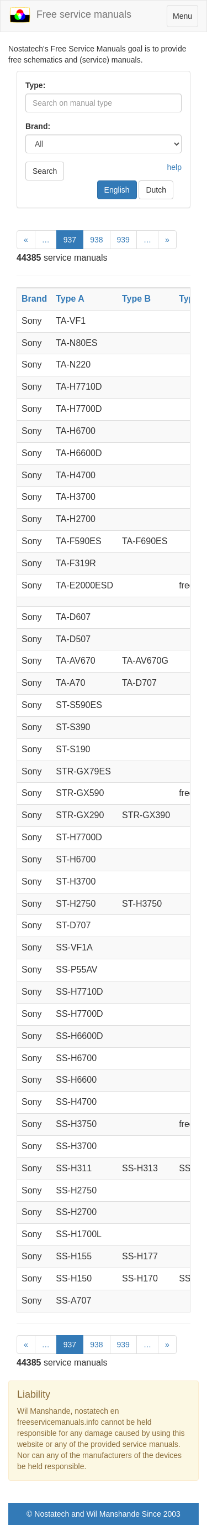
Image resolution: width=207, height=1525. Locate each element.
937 (69, 239)
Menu (185, 18)
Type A (70, 298)
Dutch (156, 189)
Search (45, 171)
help (174, 167)
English (117, 189)
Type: (35, 85)
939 (123, 239)
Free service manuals (70, 15)
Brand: (37, 126)
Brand (34, 298)
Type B (136, 298)
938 (96, 239)
